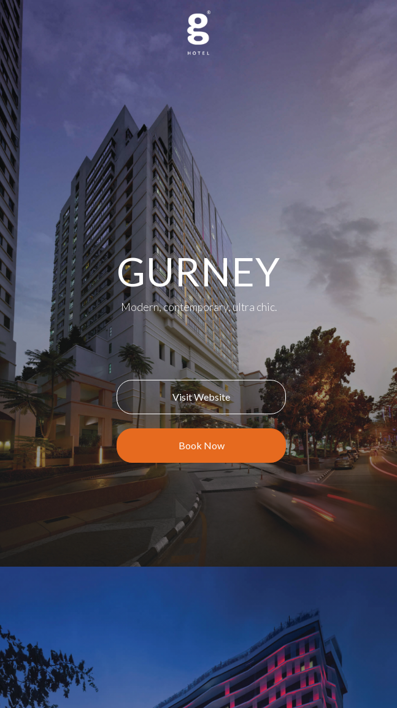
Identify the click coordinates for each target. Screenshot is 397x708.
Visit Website (201, 397)
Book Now (202, 445)
